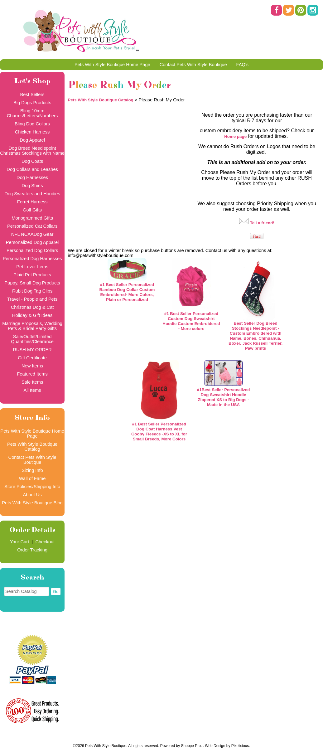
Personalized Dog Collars (32, 250)
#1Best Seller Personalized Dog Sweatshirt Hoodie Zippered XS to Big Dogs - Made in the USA (223, 397)
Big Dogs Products (32, 102)
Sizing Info (32, 470)
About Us (32, 494)
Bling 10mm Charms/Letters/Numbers (32, 113)
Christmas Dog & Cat (32, 307)
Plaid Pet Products (32, 274)
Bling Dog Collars (32, 123)
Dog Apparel (32, 140)
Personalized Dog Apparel (32, 242)
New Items (32, 365)
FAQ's (242, 64)
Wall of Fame (32, 478)
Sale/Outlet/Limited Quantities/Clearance (32, 339)
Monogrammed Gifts (32, 218)
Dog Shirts (32, 185)
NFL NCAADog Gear (32, 234)
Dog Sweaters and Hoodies (32, 193)
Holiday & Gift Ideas (32, 315)
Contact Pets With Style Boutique (193, 64)
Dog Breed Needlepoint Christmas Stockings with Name (32, 151)
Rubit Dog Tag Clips (32, 291)
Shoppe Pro (191, 746)
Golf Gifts (32, 209)
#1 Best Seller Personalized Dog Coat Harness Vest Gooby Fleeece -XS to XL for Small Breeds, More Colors (159, 431)
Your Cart (19, 541)
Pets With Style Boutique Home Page (112, 64)
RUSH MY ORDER (32, 349)
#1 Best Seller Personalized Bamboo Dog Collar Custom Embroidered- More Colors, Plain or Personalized (127, 292)
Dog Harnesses (32, 177)
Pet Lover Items (32, 266)
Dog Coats (32, 161)
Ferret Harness (32, 201)
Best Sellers (32, 94)
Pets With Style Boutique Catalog (32, 447)
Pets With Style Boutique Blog (32, 502)
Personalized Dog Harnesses (32, 258)
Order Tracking (32, 549)
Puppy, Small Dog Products (32, 282)
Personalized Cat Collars (32, 226)
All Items (32, 390)
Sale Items (32, 382)
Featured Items (32, 373)
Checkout (45, 541)
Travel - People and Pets (32, 299)
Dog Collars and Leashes (32, 169)
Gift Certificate (32, 357)
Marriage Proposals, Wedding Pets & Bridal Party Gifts (32, 326)
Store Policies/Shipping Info (32, 486)
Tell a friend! (262, 223)
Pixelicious (240, 746)
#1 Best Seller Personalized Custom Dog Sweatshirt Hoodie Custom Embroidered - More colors (191, 321)
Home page (235, 136)
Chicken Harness (32, 131)
